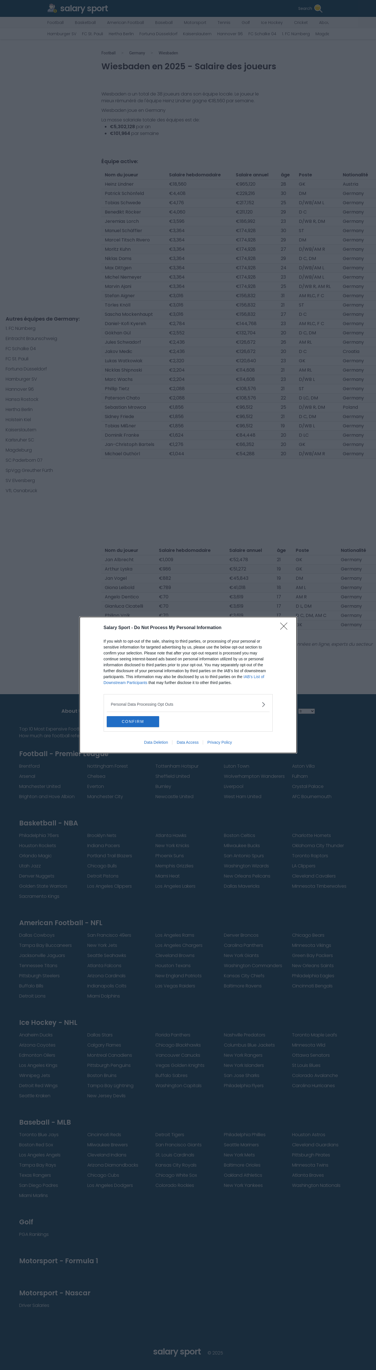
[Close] (285, 628)
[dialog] (188, 685)
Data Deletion (156, 742)
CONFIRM (133, 722)
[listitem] (188, 704)
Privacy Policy (219, 742)
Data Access (188, 742)
